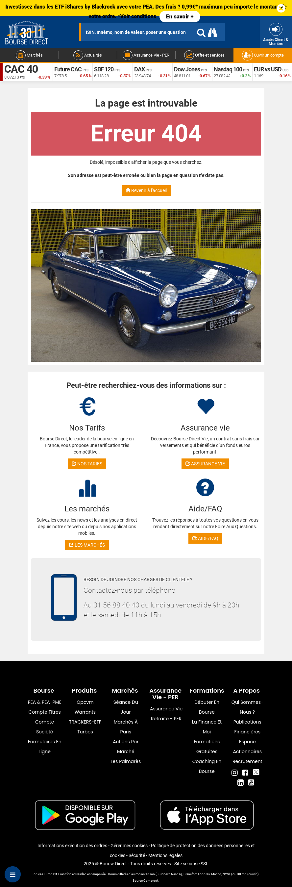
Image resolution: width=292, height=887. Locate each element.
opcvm (85, 702)
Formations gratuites (207, 746)
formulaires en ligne (44, 746)
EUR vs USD (267, 69)
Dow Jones (187, 69)
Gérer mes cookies (129, 845)
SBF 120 (103, 69)
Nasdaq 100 (228, 69)
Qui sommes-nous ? (247, 707)
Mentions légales (165, 855)
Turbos (85, 731)
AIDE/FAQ (205, 538)
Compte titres (44, 712)
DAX (139, 69)
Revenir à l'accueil (146, 190)
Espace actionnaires (247, 746)
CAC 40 (21, 69)
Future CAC (68, 69)
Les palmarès (125, 761)
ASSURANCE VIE (205, 463)
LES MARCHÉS (87, 545)
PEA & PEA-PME (44, 702)
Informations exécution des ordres (72, 845)
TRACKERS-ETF (85, 722)
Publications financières (247, 727)
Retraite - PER (166, 718)
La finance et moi (207, 727)
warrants (85, 712)
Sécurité (137, 855)
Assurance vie (166, 708)
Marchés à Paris (126, 727)
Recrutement (247, 761)
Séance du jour (125, 707)
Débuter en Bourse (206, 707)
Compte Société (44, 727)
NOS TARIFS (87, 463)
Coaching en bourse (206, 766)
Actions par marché (125, 746)
